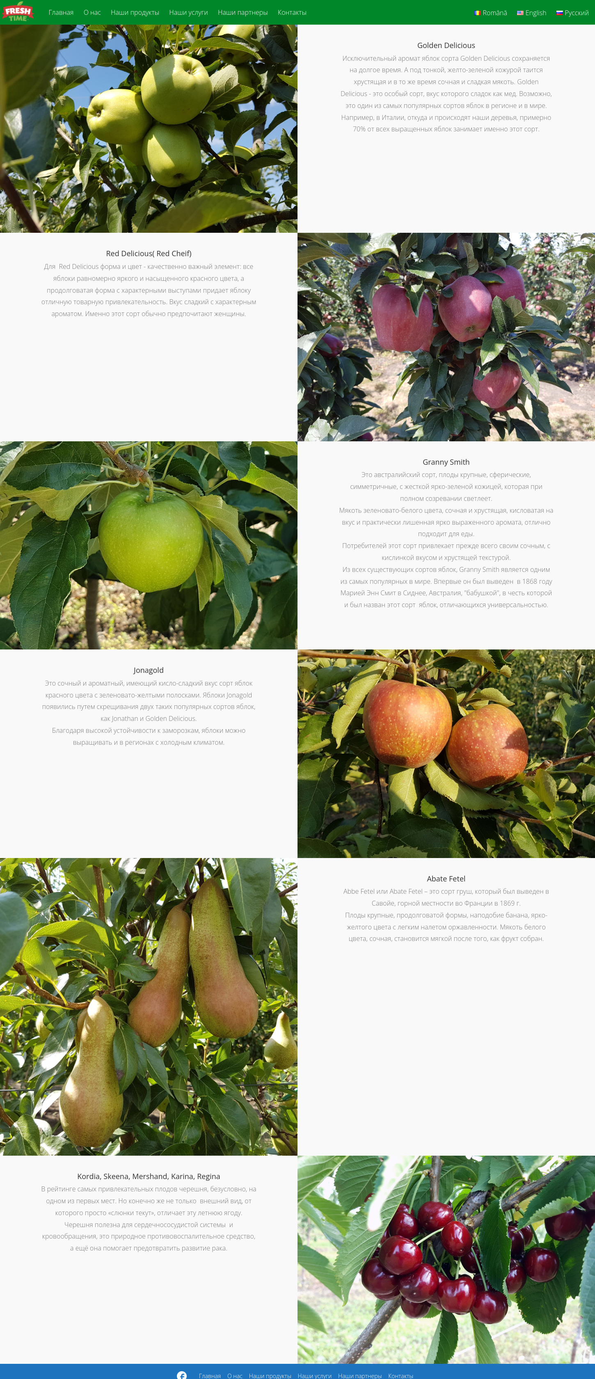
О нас (92, 12)
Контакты (292, 12)
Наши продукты (135, 12)
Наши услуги (188, 12)
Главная (61, 12)
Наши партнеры (243, 12)
